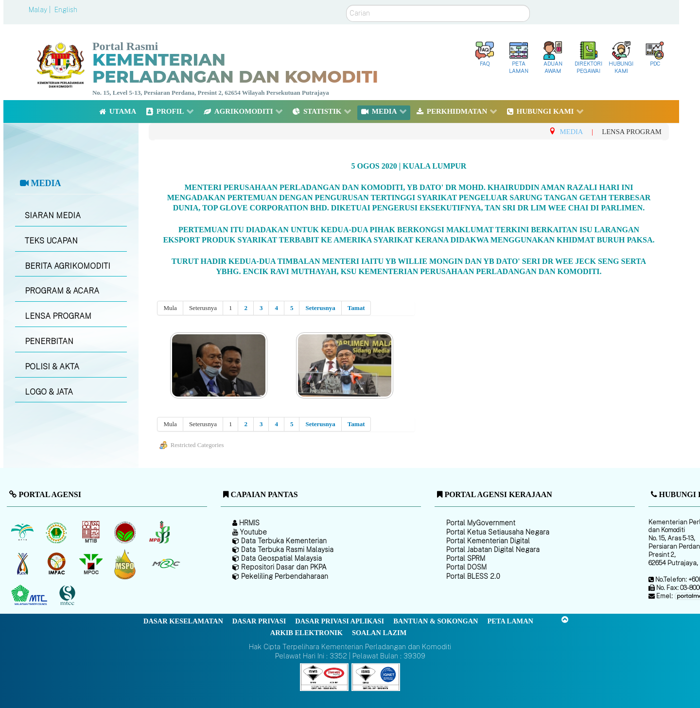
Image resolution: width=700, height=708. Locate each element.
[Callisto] (324, 676)
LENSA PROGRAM (58, 316)
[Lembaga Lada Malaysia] (160, 532)
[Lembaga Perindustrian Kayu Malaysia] (91, 532)
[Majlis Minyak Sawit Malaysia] (91, 563)
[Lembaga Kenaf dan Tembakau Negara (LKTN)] (23, 563)
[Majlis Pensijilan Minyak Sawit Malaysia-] (126, 564)
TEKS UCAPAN (51, 240)
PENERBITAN (49, 341)
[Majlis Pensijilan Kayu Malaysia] (68, 595)
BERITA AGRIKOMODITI (67, 266)
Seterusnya (320, 307)
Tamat (356, 307)
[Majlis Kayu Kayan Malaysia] (30, 595)
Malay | (40, 10)
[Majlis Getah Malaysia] (165, 563)
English (65, 10)
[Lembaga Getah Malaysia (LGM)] (57, 532)
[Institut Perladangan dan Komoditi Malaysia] (57, 563)
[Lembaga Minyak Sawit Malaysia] (23, 532)
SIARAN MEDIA (53, 215)
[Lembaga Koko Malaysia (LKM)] (126, 532)
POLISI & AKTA (52, 366)
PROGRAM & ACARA (62, 290)
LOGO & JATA (49, 392)
